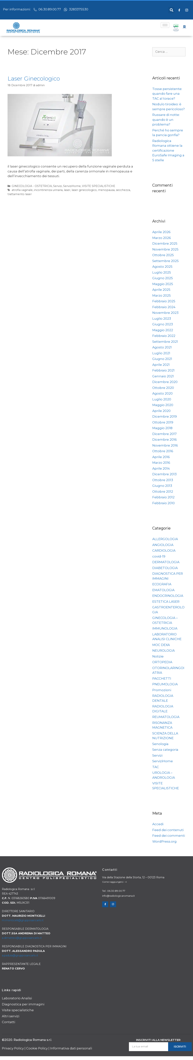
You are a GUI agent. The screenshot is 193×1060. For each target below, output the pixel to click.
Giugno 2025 (162, 278)
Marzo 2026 (161, 238)
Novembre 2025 (165, 249)
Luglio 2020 (161, 399)
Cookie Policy (37, 1048)
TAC (155, 767)
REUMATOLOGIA (165, 717)
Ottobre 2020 (163, 388)
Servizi (57, 186)
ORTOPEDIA (162, 662)
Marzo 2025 (161, 295)
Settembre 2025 (165, 261)
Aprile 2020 (161, 411)
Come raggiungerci (114, 881)
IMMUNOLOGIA (164, 628)
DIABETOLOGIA (165, 568)
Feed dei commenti (168, 835)
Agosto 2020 (162, 393)
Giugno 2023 (162, 324)
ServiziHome (72, 186)
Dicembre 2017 (164, 434)
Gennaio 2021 (163, 376)
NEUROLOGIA (163, 650)
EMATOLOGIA (163, 590)
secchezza (123, 190)
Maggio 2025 (162, 284)
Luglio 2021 (161, 353)
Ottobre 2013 (162, 480)
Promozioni (161, 690)
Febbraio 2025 (163, 301)
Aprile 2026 (161, 232)
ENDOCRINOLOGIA (167, 596)
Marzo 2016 (161, 462)
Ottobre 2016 (162, 451)
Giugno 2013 (162, 486)
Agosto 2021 (162, 347)
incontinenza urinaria (48, 190)
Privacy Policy (13, 1048)
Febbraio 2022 (163, 336)
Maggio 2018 (162, 428)
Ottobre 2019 (162, 422)
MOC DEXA (161, 645)
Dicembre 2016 (164, 439)
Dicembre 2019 (164, 416)
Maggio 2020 (162, 405)
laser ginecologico (84, 190)
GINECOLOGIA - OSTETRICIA (32, 186)
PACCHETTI (161, 678)
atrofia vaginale (22, 190)
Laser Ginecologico (34, 78)
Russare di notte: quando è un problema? (166, 119)
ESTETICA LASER (165, 601)
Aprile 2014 (161, 468)
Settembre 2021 (165, 342)
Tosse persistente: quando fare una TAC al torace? (167, 93)
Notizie (158, 656)
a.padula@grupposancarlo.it (20, 955)
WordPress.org (164, 841)
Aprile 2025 (161, 290)
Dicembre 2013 (164, 474)
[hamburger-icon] (165, 25)
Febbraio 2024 (163, 307)
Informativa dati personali (71, 1048)
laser (67, 190)
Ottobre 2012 (162, 491)
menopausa (106, 190)
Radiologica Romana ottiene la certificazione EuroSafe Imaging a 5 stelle (168, 150)
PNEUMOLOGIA (165, 684)
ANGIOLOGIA (162, 545)
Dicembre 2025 (164, 243)
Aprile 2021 (161, 365)
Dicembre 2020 (165, 382)
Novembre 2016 (165, 445)
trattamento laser (20, 194)
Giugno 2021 (162, 359)
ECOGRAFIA (161, 584)
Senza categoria (165, 749)
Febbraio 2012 (163, 497)
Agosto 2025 (162, 266)
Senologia (160, 744)
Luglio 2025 (161, 272)
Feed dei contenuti (168, 830)
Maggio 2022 (162, 330)
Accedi (157, 824)
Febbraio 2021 (163, 370)
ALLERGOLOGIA (165, 539)
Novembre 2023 (165, 313)
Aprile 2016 (161, 457)
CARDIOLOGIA (163, 550)
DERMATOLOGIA (165, 562)
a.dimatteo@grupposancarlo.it (22, 938)
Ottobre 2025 (163, 255)
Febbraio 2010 (163, 503)
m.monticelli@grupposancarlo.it (23, 920)
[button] (171, 10)
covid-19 (158, 556)
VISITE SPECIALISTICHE (98, 186)
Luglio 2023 (161, 318)
